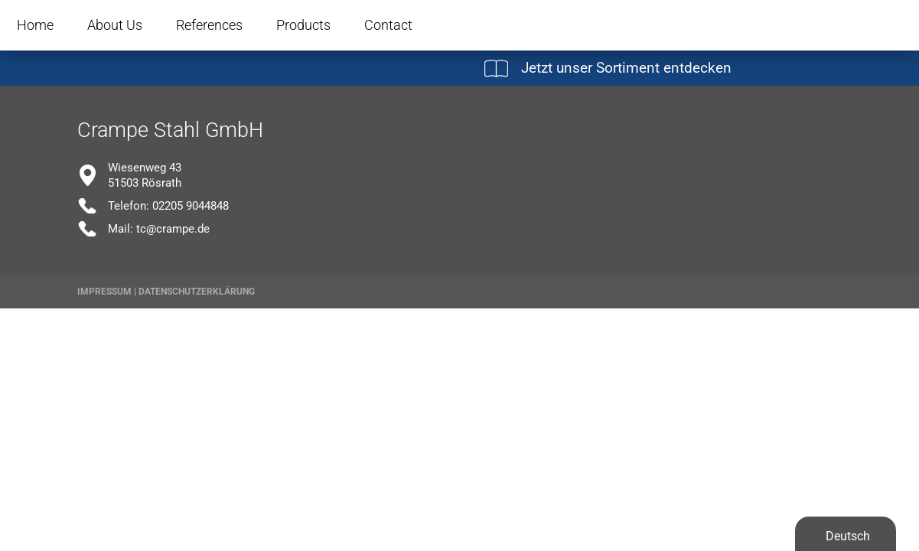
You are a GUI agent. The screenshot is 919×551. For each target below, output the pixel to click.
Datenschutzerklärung (197, 291)
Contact (388, 25)
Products (303, 25)
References (209, 25)
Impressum (104, 291)
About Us (114, 25)
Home (35, 25)
